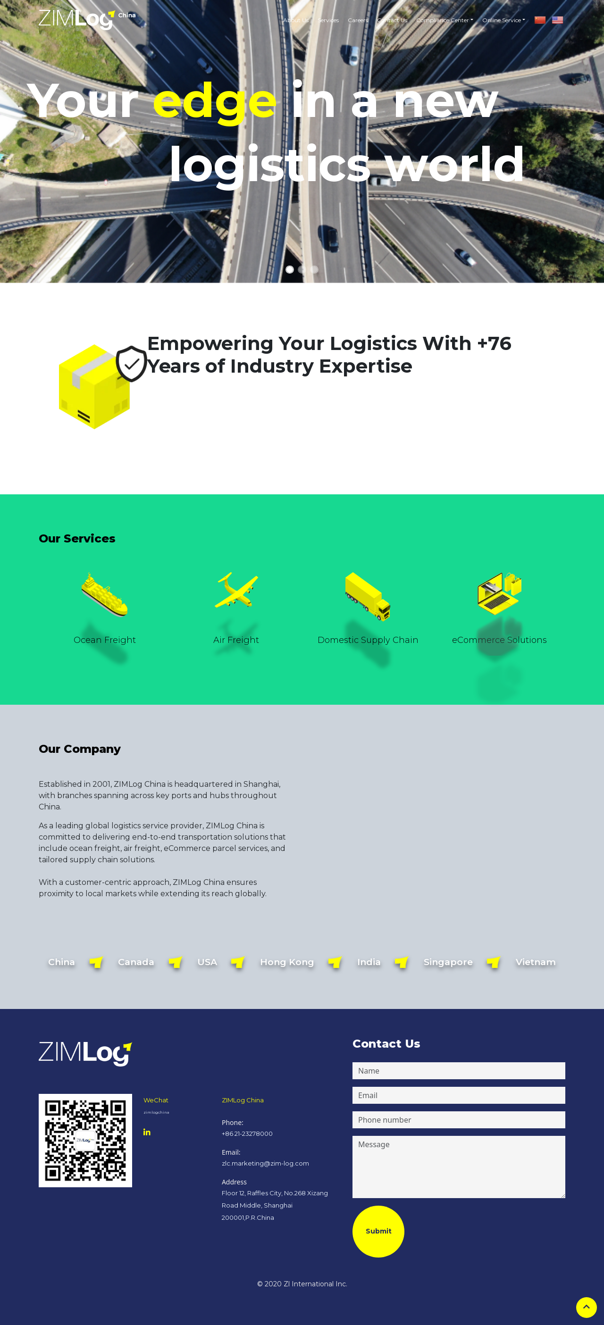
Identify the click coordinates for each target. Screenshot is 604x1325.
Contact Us (392, 20)
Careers (358, 20)
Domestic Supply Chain (368, 640)
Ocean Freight (105, 640)
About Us (296, 20)
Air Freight (236, 640)
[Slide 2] (302, 270)
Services (328, 20)
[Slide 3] (314, 270)
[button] (442, 20)
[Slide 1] (289, 270)
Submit (379, 1231)
